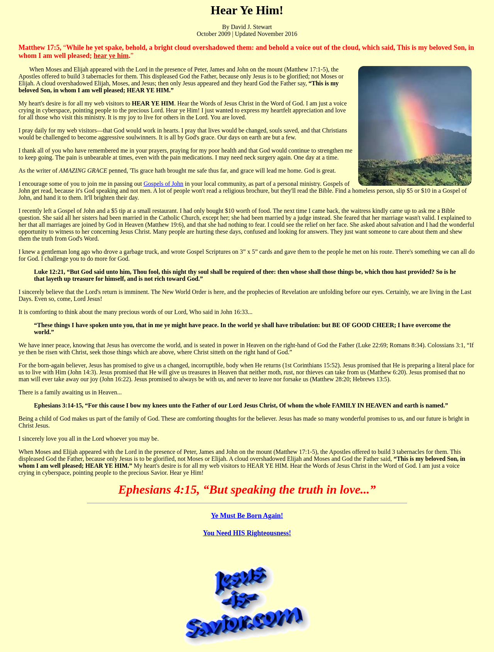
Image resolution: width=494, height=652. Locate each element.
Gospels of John (163, 183)
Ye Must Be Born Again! (247, 516)
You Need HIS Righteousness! (247, 533)
